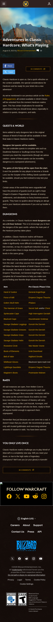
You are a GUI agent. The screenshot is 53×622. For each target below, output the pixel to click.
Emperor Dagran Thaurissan (41, 297)
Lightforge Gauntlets (12, 367)
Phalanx (32, 303)
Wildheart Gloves (11, 362)
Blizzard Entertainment (26, 50)
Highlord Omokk (35, 356)
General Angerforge (37, 292)
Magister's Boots (11, 373)
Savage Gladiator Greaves (15, 330)
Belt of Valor (9, 356)
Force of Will (9, 297)
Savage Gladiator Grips (14, 335)
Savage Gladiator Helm (13, 340)
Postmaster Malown (37, 373)
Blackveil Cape (10, 319)
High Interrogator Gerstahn (40, 313)
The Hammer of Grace (13, 308)
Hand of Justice (10, 292)
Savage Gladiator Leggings (15, 324)
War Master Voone (36, 346)
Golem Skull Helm (11, 303)
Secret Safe (34, 308)
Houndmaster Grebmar (38, 319)
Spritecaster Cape (11, 313)
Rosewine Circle (10, 346)
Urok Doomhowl (35, 351)
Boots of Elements (11, 351)
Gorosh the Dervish (37, 324)
